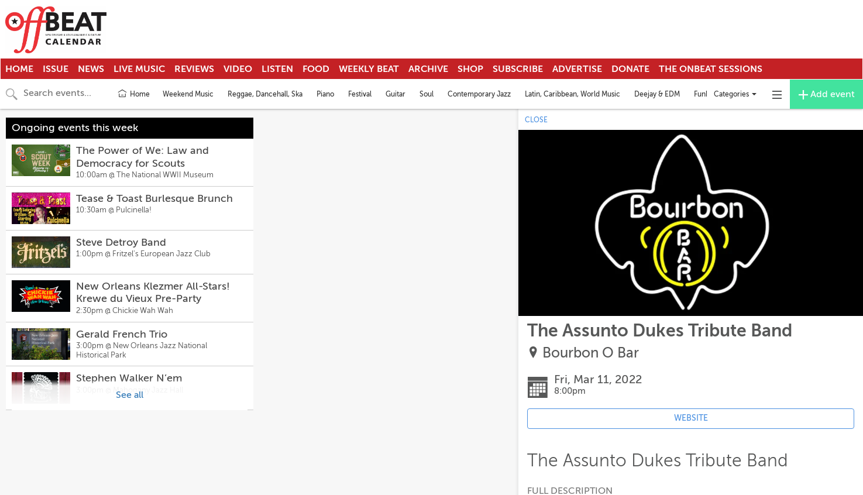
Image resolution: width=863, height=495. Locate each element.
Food (315, 69)
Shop (470, 69)
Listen (277, 69)
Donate (630, 69)
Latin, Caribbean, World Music (572, 94)
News (91, 69)
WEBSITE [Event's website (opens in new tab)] (691, 418)
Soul (427, 94)
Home (19, 69)
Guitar (395, 94)
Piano (325, 94)
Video (238, 69)
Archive (428, 69)
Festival (360, 94)
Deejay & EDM (657, 94)
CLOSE (536, 120)
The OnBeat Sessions (710, 69)
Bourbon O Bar (590, 353)
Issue (55, 69)
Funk (701, 94)
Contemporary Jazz (479, 94)
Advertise (577, 69)
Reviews (194, 69)
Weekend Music (188, 94)
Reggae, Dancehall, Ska (265, 94)
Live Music (139, 69)
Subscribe (518, 69)
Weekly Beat (369, 69)
